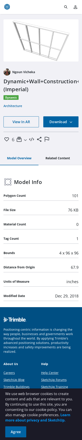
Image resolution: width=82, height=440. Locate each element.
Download (61, 121)
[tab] (19, 158)
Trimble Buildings (16, 387)
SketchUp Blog (13, 380)
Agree (16, 431)
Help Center (50, 373)
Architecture (12, 106)
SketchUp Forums (54, 380)
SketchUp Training (54, 387)
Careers (9, 373)
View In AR (21, 121)
